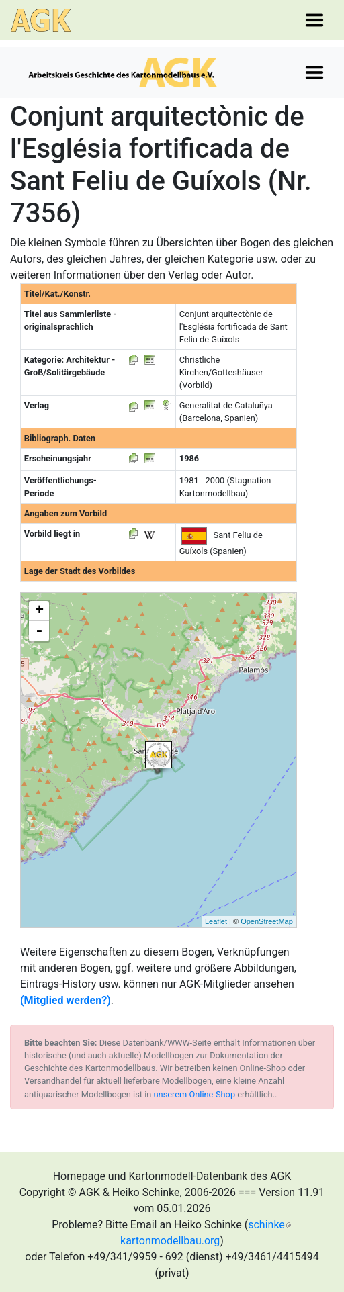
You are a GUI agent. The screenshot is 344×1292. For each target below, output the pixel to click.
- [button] (39, 631)
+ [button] (39, 611)
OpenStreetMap (267, 921)
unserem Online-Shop (195, 1094)
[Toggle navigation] (314, 20)
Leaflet (216, 921)
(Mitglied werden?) (65, 1000)
